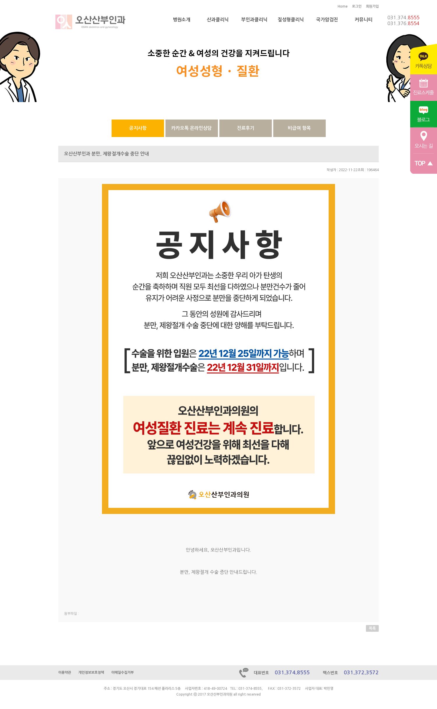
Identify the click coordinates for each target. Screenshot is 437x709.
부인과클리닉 (254, 19)
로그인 (357, 6)
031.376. (403, 23)
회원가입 (372, 6)
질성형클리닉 (291, 19)
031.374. (403, 17)
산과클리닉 (218, 19)
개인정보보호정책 (91, 672)
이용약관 (64, 672)
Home (343, 6)
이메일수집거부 (122, 672)
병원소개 (181, 19)
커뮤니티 (363, 19)
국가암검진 (327, 19)
